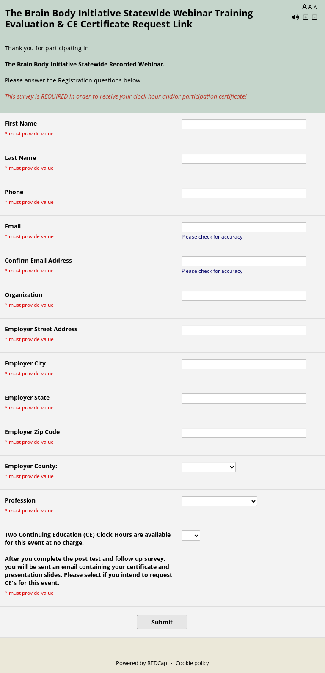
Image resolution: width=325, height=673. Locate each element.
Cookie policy (192, 663)
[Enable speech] (295, 17)
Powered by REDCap (141, 663)
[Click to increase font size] (305, 17)
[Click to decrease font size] (314, 17)
